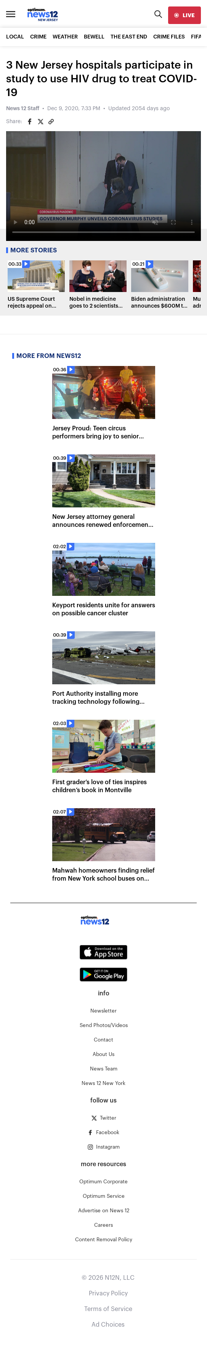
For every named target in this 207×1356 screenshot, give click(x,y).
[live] (184, 15)
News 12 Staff (22, 108)
